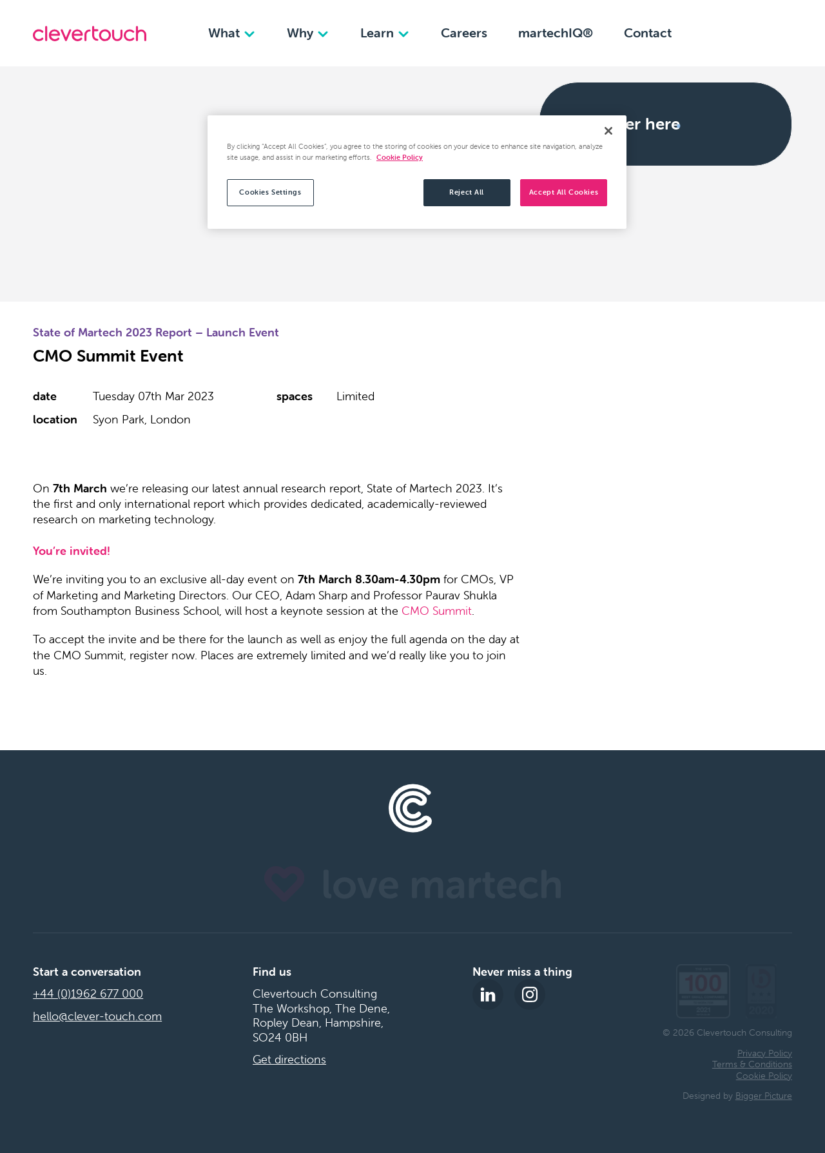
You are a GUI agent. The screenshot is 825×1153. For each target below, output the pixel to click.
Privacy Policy (764, 1053)
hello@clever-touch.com (97, 1016)
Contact (648, 32)
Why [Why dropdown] (308, 32)
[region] (417, 172)
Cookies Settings (270, 192)
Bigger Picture (763, 1095)
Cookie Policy (764, 1075)
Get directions (289, 1059)
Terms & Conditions (752, 1064)
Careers (464, 32)
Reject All (466, 192)
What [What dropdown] (232, 32)
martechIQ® (555, 32)
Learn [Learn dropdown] (385, 32)
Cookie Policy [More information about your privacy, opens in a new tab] (399, 157)
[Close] (608, 131)
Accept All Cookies (563, 192)
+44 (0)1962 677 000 (88, 994)
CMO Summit (437, 610)
